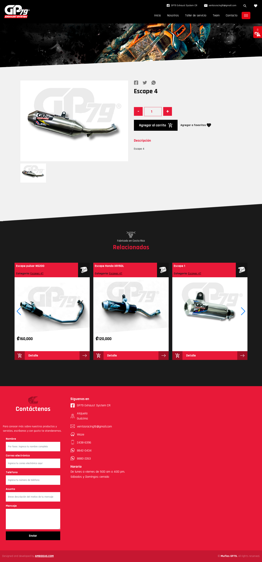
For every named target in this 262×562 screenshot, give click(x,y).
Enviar (33, 536)
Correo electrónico (18, 456)
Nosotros (170, 15)
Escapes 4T (36, 273)
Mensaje (11, 506)
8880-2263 (84, 458)
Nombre (11, 439)
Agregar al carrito (155, 125)
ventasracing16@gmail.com (219, 5)
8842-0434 (84, 450)
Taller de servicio (194, 15)
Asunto (10, 489)
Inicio (154, 15)
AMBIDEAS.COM (44, 556)
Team (215, 15)
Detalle (33, 355)
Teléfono (12, 472)
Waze (80, 434)
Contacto (231, 15)
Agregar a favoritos (195, 125)
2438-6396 (84, 442)
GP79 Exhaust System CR (180, 5)
